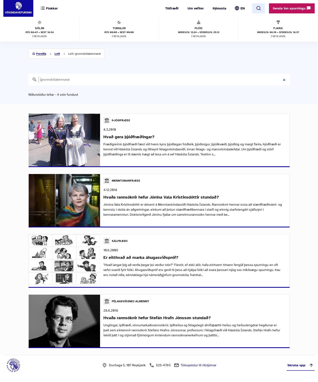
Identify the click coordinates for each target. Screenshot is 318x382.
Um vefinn (195, 8)
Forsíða (41, 53)
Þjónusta (219, 8)
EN (243, 8)
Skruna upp (300, 365)
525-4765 (163, 365)
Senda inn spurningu (292, 8)
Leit (57, 53)
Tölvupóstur (198, 365)
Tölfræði (171, 8)
